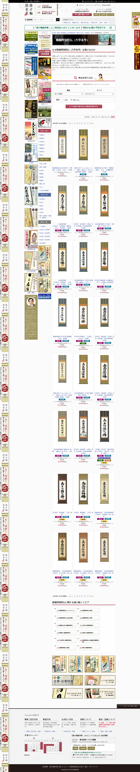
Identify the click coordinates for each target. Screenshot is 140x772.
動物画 (41, 180)
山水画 (41, 170)
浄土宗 (41, 202)
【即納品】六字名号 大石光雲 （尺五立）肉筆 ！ (104, 451)
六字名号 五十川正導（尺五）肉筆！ (62, 573)
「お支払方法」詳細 (68, 731)
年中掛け (42, 141)
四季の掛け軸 (85, 22)
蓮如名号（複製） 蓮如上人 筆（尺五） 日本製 (62, 451)
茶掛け (41, 155)
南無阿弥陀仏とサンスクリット (67, 610)
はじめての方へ (89, 1)
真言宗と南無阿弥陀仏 (87, 632)
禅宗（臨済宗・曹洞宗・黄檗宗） (45, 216)
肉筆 (66, 100)
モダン (41, 187)
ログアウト (97, 5)
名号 (92, 32)
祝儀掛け (42, 148)
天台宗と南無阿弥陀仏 (87, 625)
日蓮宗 (41, 209)
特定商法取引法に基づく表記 (79, 766)
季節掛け (42, 145)
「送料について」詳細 (88, 731)
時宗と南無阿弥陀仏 (87, 647)
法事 (100, 22)
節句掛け (42, 151)
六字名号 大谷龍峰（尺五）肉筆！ (104, 514)
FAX (96, 14)
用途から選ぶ (80, 32)
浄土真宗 (42, 199)
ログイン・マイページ (86, 5)
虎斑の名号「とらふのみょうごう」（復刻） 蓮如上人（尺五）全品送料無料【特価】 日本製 (83, 170)
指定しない (76, 100)
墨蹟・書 (42, 184)
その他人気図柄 (44, 190)
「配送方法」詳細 (49, 731)
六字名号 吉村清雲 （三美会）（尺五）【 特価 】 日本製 (62, 282)
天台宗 (41, 212)
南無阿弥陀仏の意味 (64, 647)
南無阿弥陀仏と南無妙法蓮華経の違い (90, 641)
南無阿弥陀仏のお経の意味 (66, 618)
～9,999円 (42, 226)
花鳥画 (41, 177)
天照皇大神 (94, 22)
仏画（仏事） (43, 163)
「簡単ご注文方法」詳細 (33, 731)
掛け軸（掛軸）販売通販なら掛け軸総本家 (63, 32)
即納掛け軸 (67, 22)
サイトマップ (93, 766)
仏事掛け (42, 135)
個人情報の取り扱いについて (59, 766)
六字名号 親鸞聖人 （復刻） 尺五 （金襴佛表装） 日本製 (104, 170)
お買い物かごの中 (83, 14)
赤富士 (106, 22)
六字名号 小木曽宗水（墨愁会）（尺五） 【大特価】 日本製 (62, 226)
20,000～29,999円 (44, 233)
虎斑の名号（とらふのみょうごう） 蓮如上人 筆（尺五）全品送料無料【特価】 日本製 (62, 395)
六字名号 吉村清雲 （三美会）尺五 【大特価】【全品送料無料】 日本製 (83, 226)
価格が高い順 (105, 117)
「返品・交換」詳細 (105, 731)
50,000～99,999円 (44, 240)
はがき (103, 14)
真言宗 (41, 205)
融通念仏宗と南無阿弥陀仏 (66, 625)
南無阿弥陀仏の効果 (87, 610)
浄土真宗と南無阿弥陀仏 (65, 640)
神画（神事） (43, 167)
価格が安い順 (96, 117)
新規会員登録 (106, 5)
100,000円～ (43, 243)
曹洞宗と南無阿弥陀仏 (64, 632)
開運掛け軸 (75, 22)
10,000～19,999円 (44, 229)
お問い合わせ (111, 1)
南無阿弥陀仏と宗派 (87, 618)
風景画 (41, 173)
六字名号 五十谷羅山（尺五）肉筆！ (83, 573)
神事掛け (42, 138)
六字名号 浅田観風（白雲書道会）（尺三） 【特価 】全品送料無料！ (104, 282)
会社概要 (100, 1)
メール (111, 14)
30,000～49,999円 (44, 236)
